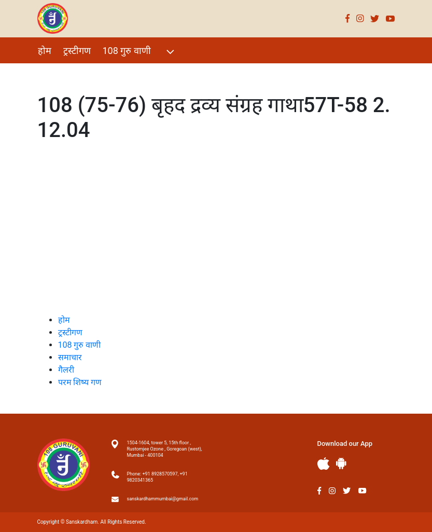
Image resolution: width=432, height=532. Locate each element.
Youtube (390, 18)
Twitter (375, 18)
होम (44, 50)
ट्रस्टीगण (77, 50)
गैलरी (131, 72)
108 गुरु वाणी (140, 51)
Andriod (341, 463)
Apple (323, 463)
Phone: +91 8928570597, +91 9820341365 (157, 477)
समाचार (70, 357)
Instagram (360, 18)
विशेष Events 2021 (74, 72)
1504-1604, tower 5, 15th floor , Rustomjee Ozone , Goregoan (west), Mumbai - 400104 (164, 449)
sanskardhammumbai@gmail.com (163, 498)
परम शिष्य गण (175, 72)
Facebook (347, 18)
